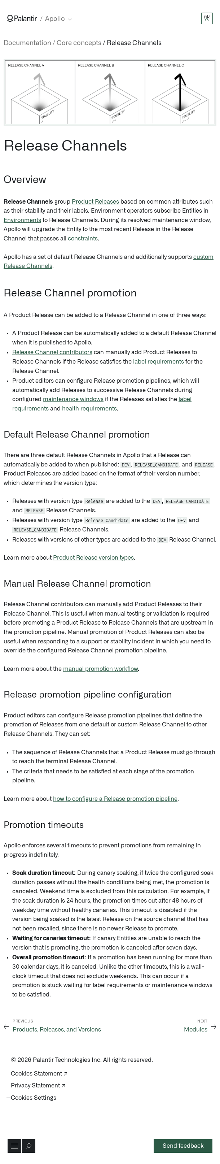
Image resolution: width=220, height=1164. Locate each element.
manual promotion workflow (100, 669)
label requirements (158, 362)
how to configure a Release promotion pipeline (115, 799)
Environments (22, 220)
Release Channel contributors (52, 352)
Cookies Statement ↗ (39, 1074)
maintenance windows (73, 399)
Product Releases (95, 202)
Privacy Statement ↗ (38, 1086)
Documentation (27, 43)
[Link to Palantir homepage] (22, 18)
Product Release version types (93, 558)
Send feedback (183, 1146)
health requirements (89, 409)
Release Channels (134, 43)
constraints (83, 239)
